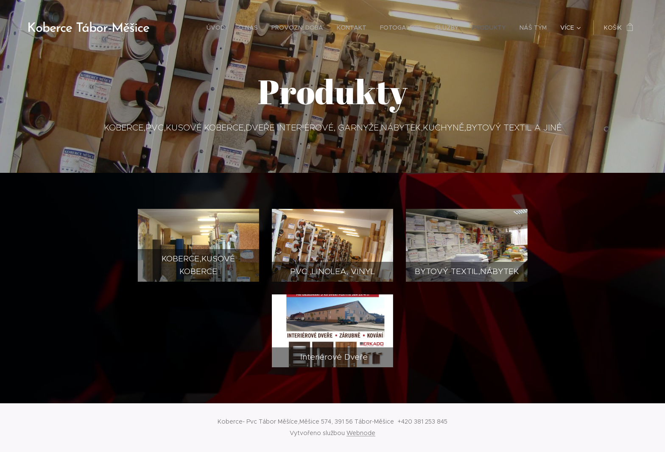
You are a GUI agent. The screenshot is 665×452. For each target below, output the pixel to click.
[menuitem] (218, 27)
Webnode (360, 433)
